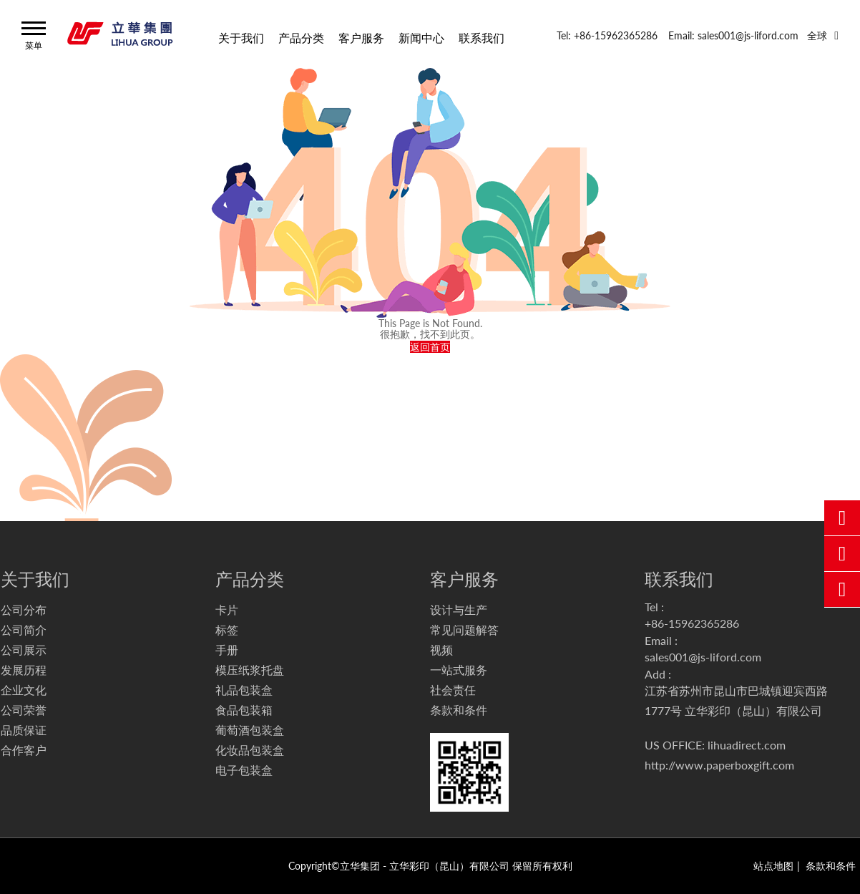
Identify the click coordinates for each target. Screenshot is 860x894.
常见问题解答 (464, 629)
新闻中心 (421, 37)
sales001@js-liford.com (703, 657)
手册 (226, 649)
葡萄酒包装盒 (249, 730)
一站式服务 (458, 669)
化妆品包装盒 (249, 750)
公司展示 (24, 649)
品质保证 (24, 730)
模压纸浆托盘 (249, 669)
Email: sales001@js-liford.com (733, 35)
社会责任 (453, 689)
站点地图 (773, 866)
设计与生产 (458, 609)
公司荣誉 (24, 709)
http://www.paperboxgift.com (719, 765)
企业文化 (24, 689)
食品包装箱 (244, 709)
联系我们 (481, 37)
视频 (441, 649)
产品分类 (301, 37)
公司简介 (24, 629)
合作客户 (24, 750)
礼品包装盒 (244, 689)
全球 (817, 35)
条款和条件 (458, 709)
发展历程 (24, 669)
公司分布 (24, 609)
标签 (226, 629)
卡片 (226, 609)
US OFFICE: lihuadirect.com (715, 745)
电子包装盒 (244, 770)
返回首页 (430, 347)
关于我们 (241, 37)
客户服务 (361, 37)
